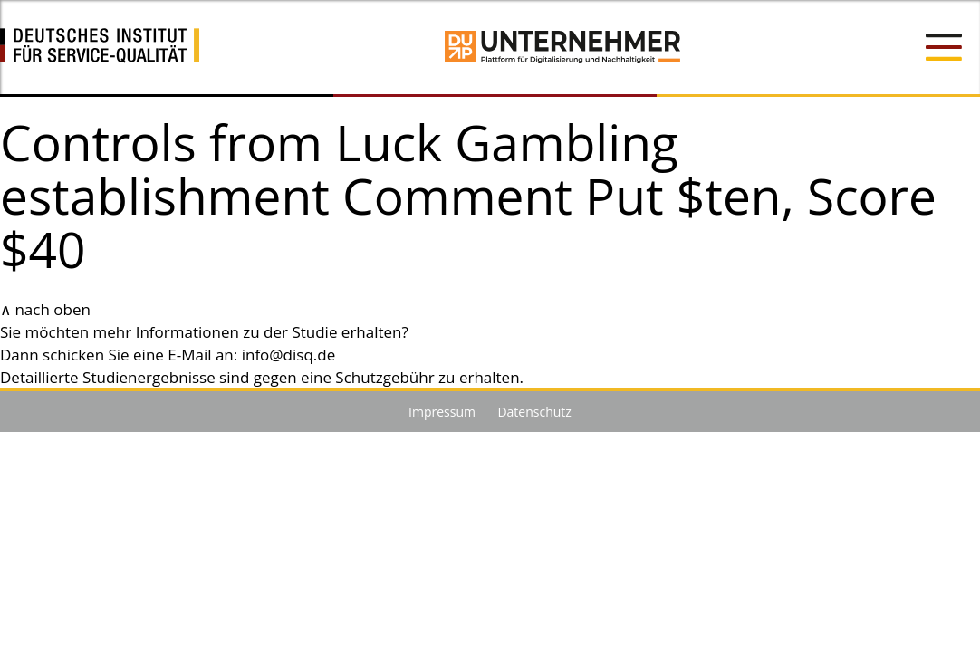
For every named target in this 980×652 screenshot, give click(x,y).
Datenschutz (534, 411)
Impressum (442, 411)
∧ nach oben (45, 309)
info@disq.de (289, 354)
